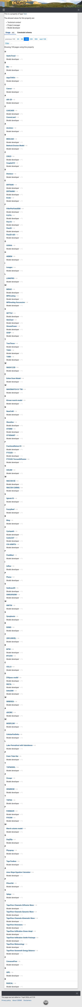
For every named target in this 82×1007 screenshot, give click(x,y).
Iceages (9, 267)
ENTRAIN (10, 185)
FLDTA (8, 215)
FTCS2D (9, 453)
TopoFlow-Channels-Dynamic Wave (20, 912)
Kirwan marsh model (14, 400)
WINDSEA (10, 702)
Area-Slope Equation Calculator (18, 872)
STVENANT (10, 435)
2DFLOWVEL (11, 638)
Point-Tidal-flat (12, 756)
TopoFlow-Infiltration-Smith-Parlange (20, 938)
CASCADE (10, 111)
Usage (10, 33)
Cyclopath (10, 531)
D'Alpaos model (12, 678)
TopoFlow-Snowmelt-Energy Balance (20, 951)
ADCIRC (9, 712)
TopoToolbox (11, 861)
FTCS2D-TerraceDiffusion (16, 459)
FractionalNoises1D (13, 446)
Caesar (9, 89)
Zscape (9, 778)
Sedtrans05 (10, 588)
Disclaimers (27, 1000)
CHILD (8, 156)
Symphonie (10, 616)
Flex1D (9, 222)
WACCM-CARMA (12, 488)
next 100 (43, 39)
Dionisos (9, 174)
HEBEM (9, 256)
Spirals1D (10, 498)
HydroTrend (10, 56)
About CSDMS (17, 1000)
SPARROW (10, 789)
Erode (8, 198)
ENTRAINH (10, 191)
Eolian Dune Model (13, 378)
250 (31, 39)
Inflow (8, 566)
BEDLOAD (10, 139)
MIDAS (9, 289)
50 (22, 39)
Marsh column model (14, 829)
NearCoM (10, 411)
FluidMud (10, 555)
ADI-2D (9, 100)
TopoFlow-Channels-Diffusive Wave (20, 905)
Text (25, 14)
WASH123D (10, 367)
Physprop (10, 850)
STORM (9, 429)
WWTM (9, 605)
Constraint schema (24, 33)
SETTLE (9, 313)
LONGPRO (10, 278)
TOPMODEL (10, 767)
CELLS (8, 667)
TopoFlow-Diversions (14, 925)
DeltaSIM (9, 691)
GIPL (8, 972)
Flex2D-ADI (10, 235)
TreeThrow (10, 343)
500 (36, 39)
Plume (8, 577)
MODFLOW (10, 723)
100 (26, 39)
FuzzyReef (10, 509)
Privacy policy (6, 1000)
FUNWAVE (10, 811)
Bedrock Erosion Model (15, 146)
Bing (8, 520)
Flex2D (9, 228)
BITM (8, 649)
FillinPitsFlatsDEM (13, 209)
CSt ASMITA (11, 544)
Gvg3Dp (9, 839)
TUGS (8, 350)
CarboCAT (10, 538)
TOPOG (9, 800)
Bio (7, 67)
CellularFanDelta (12, 734)
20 (18, 39)
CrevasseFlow (11, 961)
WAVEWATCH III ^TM (14, 389)
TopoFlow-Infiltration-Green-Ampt (19, 931)
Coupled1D (10, 163)
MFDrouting (10, 296)
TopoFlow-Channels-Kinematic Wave (20, 918)
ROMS (8, 627)
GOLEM (9, 470)
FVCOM (9, 818)
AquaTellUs (10, 78)
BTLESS (9, 656)
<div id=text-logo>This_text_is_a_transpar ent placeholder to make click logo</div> (3, 4)
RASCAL (9, 983)
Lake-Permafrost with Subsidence (19, 745)
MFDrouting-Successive (15, 302)
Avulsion (9, 128)
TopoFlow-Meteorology (15, 944)
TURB (8, 357)
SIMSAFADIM (11, 595)
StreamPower (11, 326)
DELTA (8, 684)
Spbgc (8, 894)
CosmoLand (11, 117)
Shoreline (10, 422)
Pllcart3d (9, 883)
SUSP (8, 333)
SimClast (9, 320)
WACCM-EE (10, 481)
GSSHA (9, 245)
